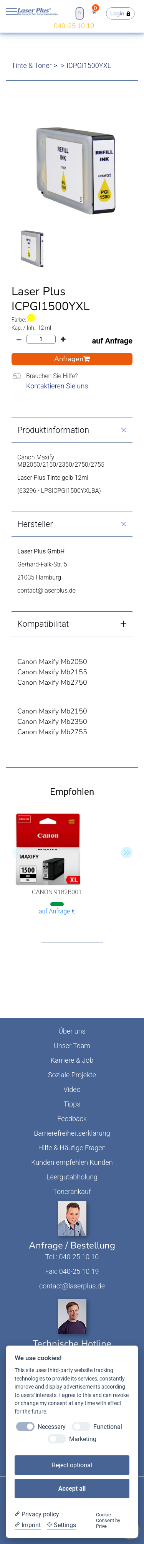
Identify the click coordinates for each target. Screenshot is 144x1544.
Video (72, 1089)
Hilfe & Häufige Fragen (72, 1148)
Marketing (82, 1439)
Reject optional (72, 1465)
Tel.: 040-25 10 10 (72, 1257)
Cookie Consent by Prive (108, 1520)
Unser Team (72, 1046)
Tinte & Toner (32, 65)
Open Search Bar (79, 12)
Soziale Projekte (72, 1075)
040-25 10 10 (74, 25)
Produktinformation (53, 430)
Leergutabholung (72, 1177)
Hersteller (35, 524)
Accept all (72, 1488)
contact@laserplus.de (72, 1286)
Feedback (71, 1119)
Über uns (71, 1031)
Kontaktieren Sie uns (57, 386)
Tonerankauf (72, 1191)
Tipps (72, 1104)
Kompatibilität (43, 624)
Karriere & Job (72, 1060)
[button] (126, 852)
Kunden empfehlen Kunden (72, 1162)
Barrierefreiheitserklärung (72, 1133)
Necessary (52, 1426)
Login (120, 13)
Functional (107, 1426)
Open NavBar (11, 11)
